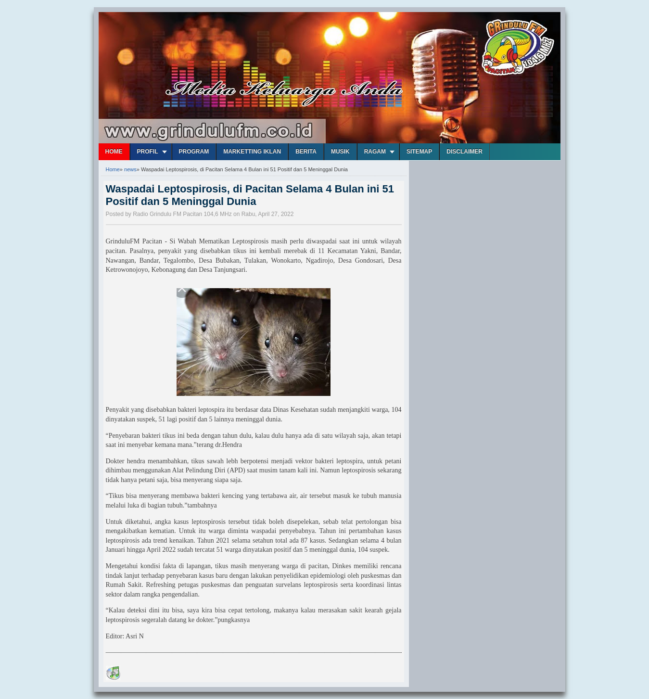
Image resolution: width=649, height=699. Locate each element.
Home (114, 151)
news (130, 169)
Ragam (375, 151)
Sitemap (419, 151)
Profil (147, 151)
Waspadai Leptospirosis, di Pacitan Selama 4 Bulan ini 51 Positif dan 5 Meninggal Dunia (250, 195)
